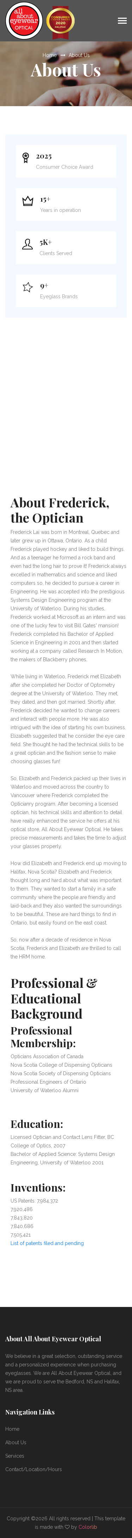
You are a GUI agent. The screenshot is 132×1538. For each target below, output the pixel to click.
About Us (79, 55)
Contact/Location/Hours (33, 1469)
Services (14, 1456)
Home (50, 55)
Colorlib (87, 1527)
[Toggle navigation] (122, 21)
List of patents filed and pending (47, 1243)
